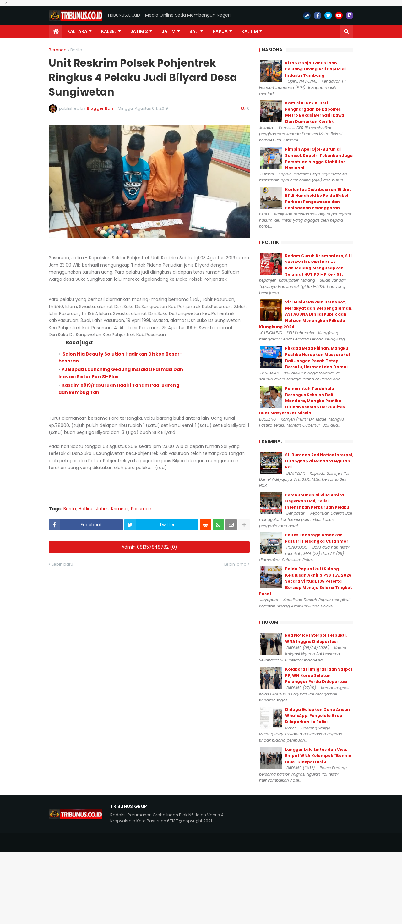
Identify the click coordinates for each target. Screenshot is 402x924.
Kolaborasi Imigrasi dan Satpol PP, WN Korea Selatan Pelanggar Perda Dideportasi (318, 675)
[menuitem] (55, 31)
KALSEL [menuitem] (109, 31)
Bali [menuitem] (194, 31)
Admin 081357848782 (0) (149, 547)
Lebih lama (235, 564)
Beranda (58, 50)
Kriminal (119, 508)
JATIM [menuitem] (169, 31)
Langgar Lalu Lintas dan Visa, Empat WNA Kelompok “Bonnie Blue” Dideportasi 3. (318, 755)
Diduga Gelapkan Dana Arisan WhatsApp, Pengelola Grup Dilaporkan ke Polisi (317, 715)
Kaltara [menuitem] (77, 31)
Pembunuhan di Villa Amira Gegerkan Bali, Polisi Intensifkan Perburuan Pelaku (317, 501)
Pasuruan (141, 508)
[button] (346, 31)
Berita (76, 50)
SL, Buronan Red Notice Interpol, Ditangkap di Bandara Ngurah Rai (319, 461)
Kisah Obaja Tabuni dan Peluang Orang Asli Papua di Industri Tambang (315, 69)
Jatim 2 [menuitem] (139, 31)
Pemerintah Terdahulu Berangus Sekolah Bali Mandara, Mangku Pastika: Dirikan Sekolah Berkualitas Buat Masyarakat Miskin (302, 401)
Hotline (86, 508)
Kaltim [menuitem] (250, 31)
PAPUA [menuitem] (220, 31)
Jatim (102, 508)
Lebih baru (62, 564)
